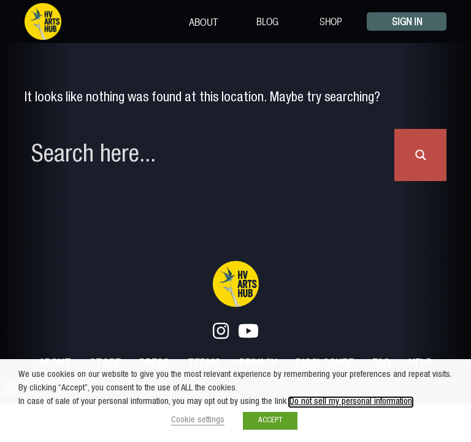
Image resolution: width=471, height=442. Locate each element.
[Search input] (210, 155)
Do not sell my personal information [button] (350, 402)
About (203, 21)
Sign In (407, 21)
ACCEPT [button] (270, 421)
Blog (267, 21)
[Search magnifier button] (420, 155)
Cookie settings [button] (197, 420)
